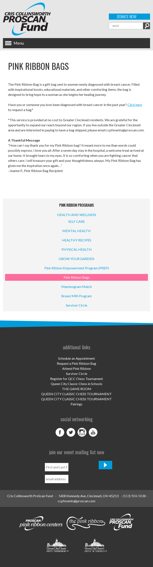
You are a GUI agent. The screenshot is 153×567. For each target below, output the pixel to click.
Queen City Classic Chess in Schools (76, 384)
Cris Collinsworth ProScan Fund (30, 496)
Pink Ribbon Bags (77, 277)
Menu (19, 43)
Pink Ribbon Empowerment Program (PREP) (76, 268)
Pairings (76, 404)
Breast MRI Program (76, 296)
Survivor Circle (76, 305)
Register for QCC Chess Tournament (76, 379)
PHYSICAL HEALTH (76, 249)
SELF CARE (76, 221)
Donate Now (127, 16)
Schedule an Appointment (76, 358)
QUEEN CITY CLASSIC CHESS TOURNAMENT (76, 394)
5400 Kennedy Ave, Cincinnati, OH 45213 (89, 496)
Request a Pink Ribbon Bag (76, 363)
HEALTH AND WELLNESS (76, 215)
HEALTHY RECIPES (76, 240)
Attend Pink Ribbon (76, 368)
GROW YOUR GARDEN (76, 259)
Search (146, 25)
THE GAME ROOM (76, 389)
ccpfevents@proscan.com (76, 501)
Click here (134, 105)
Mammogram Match (76, 287)
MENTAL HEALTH (76, 231)
